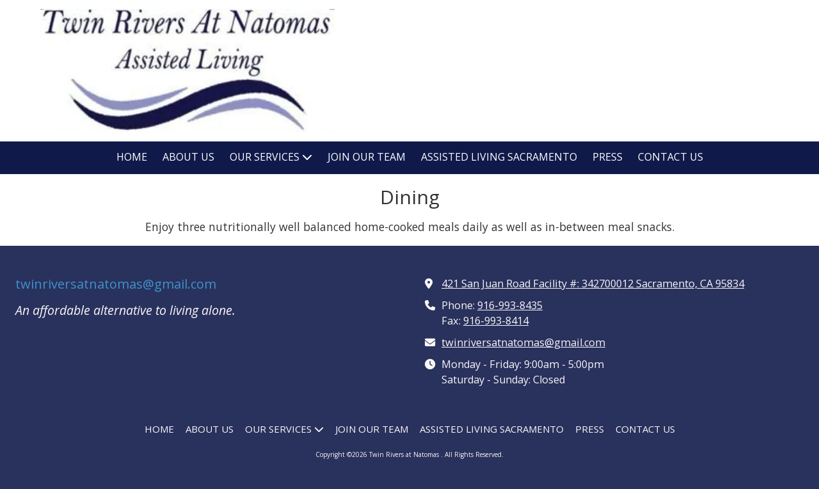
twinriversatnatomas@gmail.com (115, 284)
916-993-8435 (510, 305)
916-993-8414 (496, 321)
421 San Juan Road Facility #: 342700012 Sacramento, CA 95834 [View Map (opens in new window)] (592, 284)
